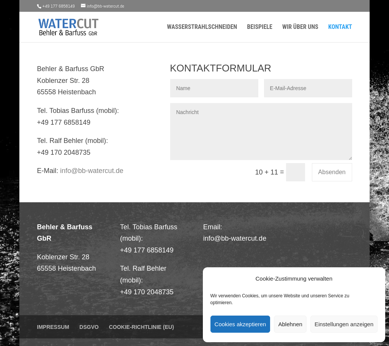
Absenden (332, 172)
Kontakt (340, 27)
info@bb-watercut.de (91, 171)
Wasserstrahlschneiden (202, 27)
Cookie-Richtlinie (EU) (141, 327)
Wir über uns (300, 27)
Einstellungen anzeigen (344, 324)
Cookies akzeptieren (240, 324)
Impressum (53, 327)
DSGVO (89, 327)
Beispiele (259, 27)
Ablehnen (290, 324)
